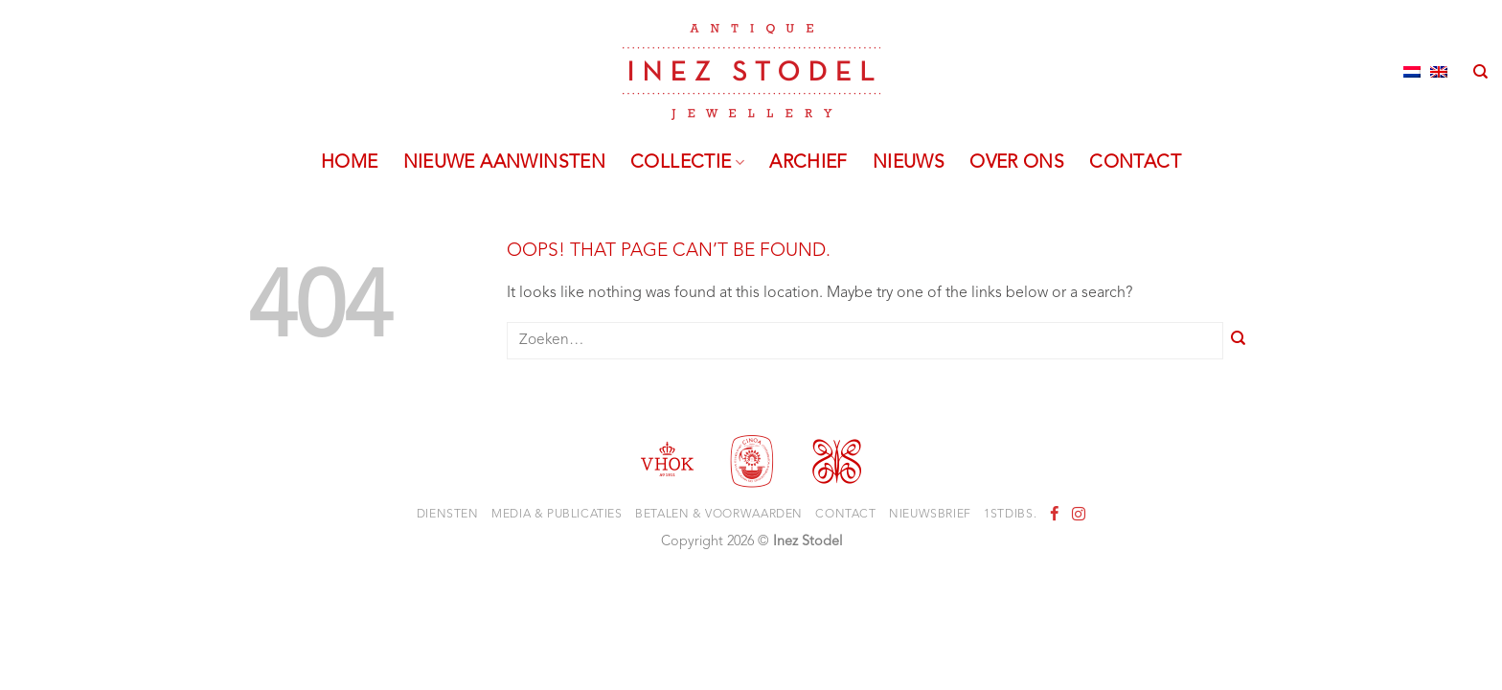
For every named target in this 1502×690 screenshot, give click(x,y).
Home (349, 162)
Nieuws (908, 162)
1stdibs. (1010, 514)
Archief (808, 162)
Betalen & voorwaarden (719, 514)
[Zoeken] (1480, 72)
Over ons (1016, 162)
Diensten (448, 514)
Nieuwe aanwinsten (504, 162)
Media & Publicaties (557, 514)
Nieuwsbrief (930, 514)
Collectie (687, 162)
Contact (1135, 162)
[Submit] (1238, 341)
